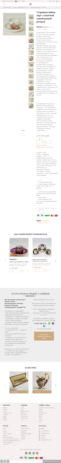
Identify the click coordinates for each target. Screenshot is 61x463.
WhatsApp (42, 435)
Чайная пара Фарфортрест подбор (18, 262)
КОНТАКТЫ (42, 426)
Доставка (39, 180)
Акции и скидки (7, 433)
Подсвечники (24, 418)
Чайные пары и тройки (35, 7)
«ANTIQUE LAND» (7, 7)
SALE (4, 428)
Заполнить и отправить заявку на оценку (44, 336)
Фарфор (5, 407)
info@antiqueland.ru (44, 433)
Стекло (5, 411)
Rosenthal (41, 414)
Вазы (22, 409)
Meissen (42, 27)
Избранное (24, 432)
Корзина (23, 437)
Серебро (5, 414)
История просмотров (26, 433)
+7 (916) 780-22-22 (39, 323)
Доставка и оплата (7, 437)
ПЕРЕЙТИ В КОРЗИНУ (52, 461)
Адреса (41, 428)
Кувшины (23, 413)
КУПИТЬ (44, 142)
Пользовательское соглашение (11, 439)
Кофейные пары (25, 411)
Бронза (5, 416)
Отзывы (5, 432)
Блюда (22, 407)
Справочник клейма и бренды (47, 407)
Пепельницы (24, 416)
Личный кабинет (25, 428)
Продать (23, 439)
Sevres (40, 418)
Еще (22, 420)
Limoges (41, 420)
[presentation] (5, 260)
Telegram (42, 437)
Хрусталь (5, 409)
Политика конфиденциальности (11, 440)
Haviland (41, 411)
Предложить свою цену (45, 147)
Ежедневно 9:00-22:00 (45, 440)
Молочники (37, 392)
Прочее (5, 420)
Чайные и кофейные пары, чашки (21, 7)
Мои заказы (24, 430)
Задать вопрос (41, 145)
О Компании (6, 444)
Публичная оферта (8, 442)
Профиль (23, 435)
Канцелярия (14, 392)
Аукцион (5, 435)
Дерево (5, 418)
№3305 (44, 7)
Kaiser (40, 416)
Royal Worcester (43, 413)
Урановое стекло (7, 413)
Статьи (5, 430)
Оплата (38, 190)
